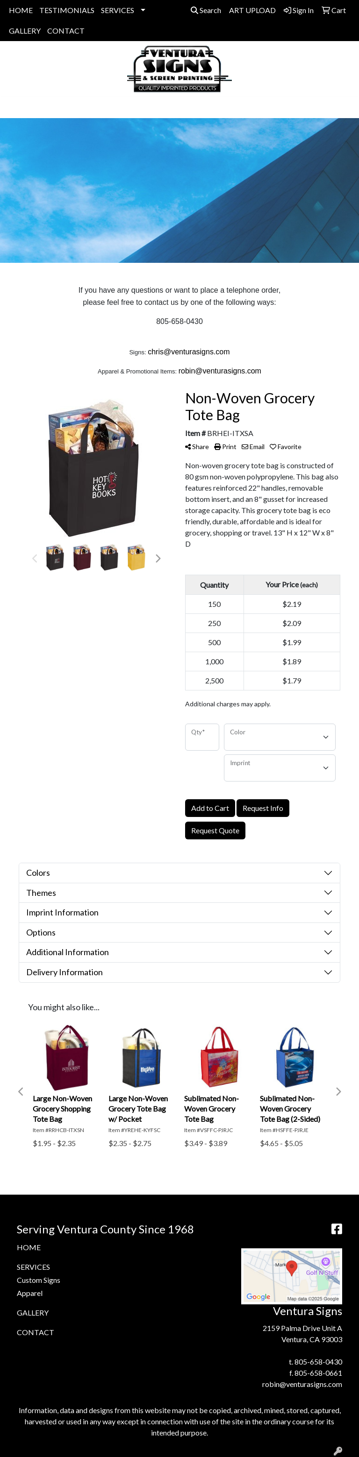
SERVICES (117, 10)
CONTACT (66, 30)
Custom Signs (38, 1279)
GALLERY (25, 30)
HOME (21, 10)
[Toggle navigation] (14, 107)
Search (206, 10)
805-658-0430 (318, 1361)
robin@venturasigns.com (302, 1384)
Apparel (30, 1292)
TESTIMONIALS (66, 10)
